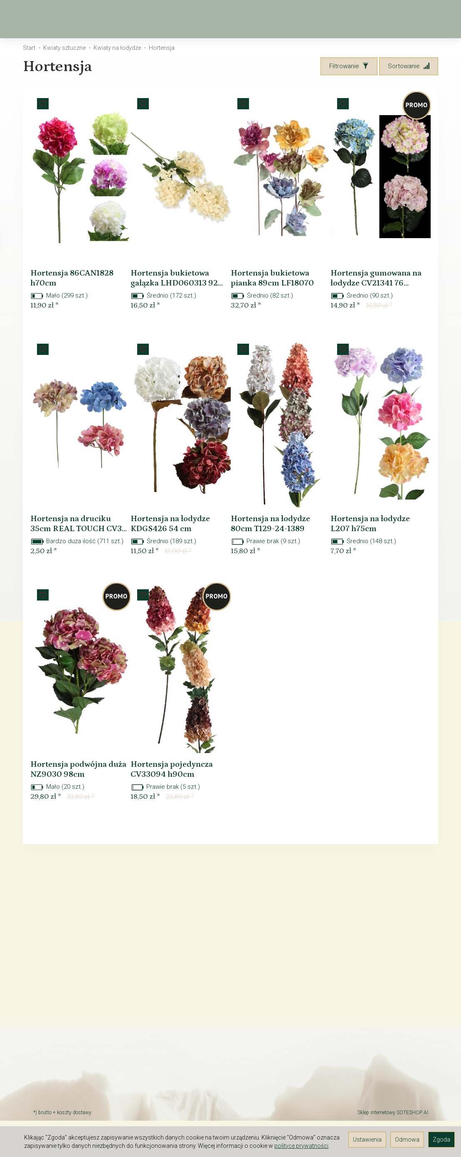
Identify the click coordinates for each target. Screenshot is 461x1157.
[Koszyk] (394, 19)
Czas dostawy (53, 1060)
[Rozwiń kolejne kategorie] (282, 19)
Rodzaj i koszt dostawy (65, 1071)
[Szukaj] (372, 19)
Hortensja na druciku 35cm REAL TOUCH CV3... (78, 551)
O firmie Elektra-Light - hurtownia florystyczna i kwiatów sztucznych (78, 973)
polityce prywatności (301, 1145)
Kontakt (43, 1002)
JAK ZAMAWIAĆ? (56, 1049)
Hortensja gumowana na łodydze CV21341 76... (378, 290)
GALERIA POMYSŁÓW (62, 1092)
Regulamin (47, 991)
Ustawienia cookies (60, 1114)
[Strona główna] (31, 19)
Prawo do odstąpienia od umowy (68, 1034)
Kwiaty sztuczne (236, 19)
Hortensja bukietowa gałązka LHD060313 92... (177, 290)
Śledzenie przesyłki (60, 1082)
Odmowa (407, 1139)
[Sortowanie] (408, 66)
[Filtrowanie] (348, 66)
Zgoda (441, 1139)
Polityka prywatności (61, 1103)
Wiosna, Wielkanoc (158, 19)
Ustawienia (367, 1139)
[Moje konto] (416, 19)
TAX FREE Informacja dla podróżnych (67, 1016)
